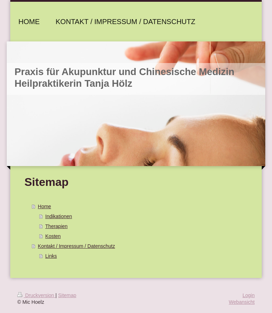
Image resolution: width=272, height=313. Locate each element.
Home (44, 206)
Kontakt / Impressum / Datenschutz (76, 246)
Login (249, 295)
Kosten (53, 236)
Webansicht (242, 302)
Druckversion (36, 295)
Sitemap (67, 295)
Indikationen (58, 216)
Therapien (56, 226)
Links (51, 256)
